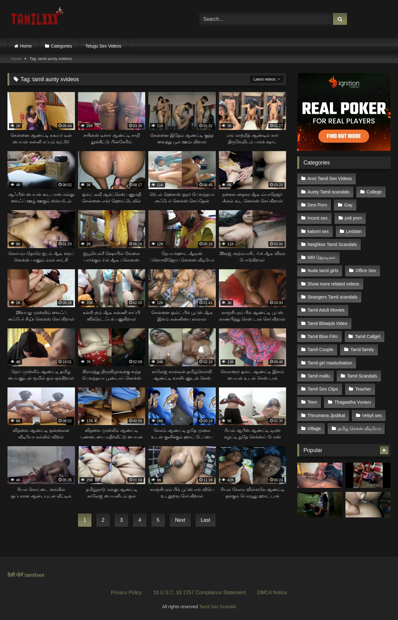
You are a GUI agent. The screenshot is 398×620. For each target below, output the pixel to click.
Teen (312, 402)
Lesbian (354, 231)
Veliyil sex (372, 415)
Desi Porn (317, 204)
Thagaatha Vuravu (352, 402)
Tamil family (362, 349)
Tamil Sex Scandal (217, 606)
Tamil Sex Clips (323, 388)
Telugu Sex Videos (103, 46)
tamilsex (34, 575)
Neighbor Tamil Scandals (332, 244)
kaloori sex (318, 231)
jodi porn (353, 217)
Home (26, 46)
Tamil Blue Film (323, 336)
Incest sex (318, 217)
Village (314, 428)
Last (205, 520)
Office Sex (365, 270)
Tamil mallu (319, 375)
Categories (61, 46)
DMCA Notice (272, 592)
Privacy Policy (126, 592)
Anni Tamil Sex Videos (330, 178)
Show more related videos (333, 283)
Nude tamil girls (323, 270)
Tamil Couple (320, 349)
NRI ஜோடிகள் (322, 257)
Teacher (363, 388)
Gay (348, 204)
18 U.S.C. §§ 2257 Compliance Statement (199, 592)
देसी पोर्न (15, 575)
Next (180, 520)
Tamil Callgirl (367, 336)
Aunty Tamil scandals (328, 191)
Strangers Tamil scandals (333, 296)
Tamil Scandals (362, 375)
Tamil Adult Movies (326, 310)
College (374, 191)
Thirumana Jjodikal (326, 415)
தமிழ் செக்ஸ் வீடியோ (359, 428)
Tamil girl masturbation (330, 362)
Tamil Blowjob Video (328, 323)
